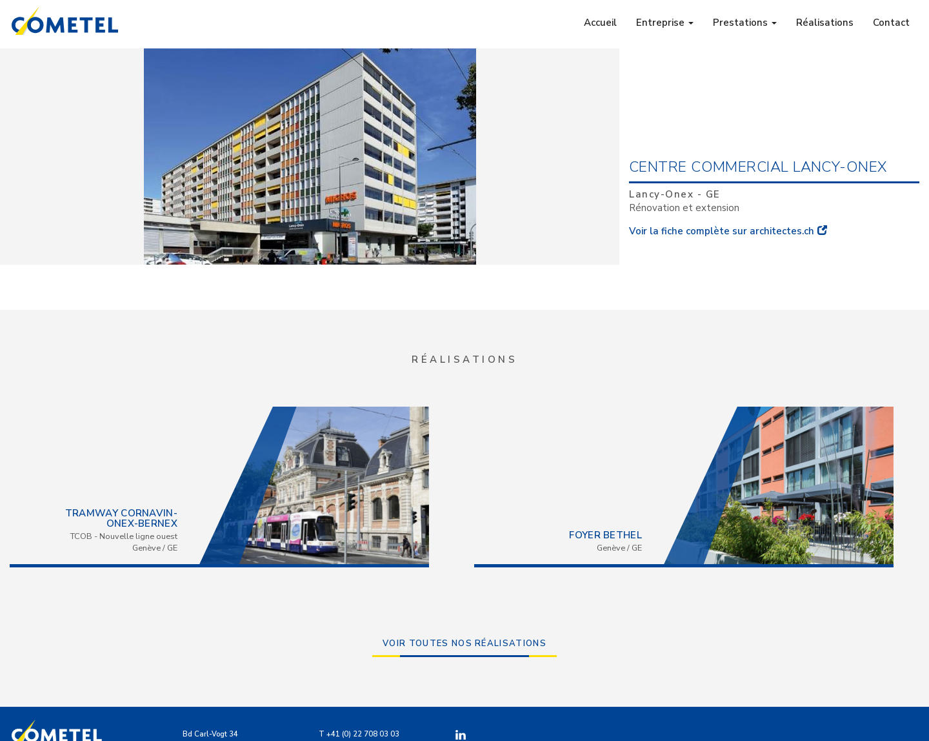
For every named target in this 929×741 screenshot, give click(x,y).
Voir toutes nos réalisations (464, 643)
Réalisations (825, 22)
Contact (891, 22)
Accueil (600, 22)
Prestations (745, 22)
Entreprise (665, 22)
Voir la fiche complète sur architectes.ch (721, 231)
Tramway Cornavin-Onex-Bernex (121, 519)
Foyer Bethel (605, 535)
